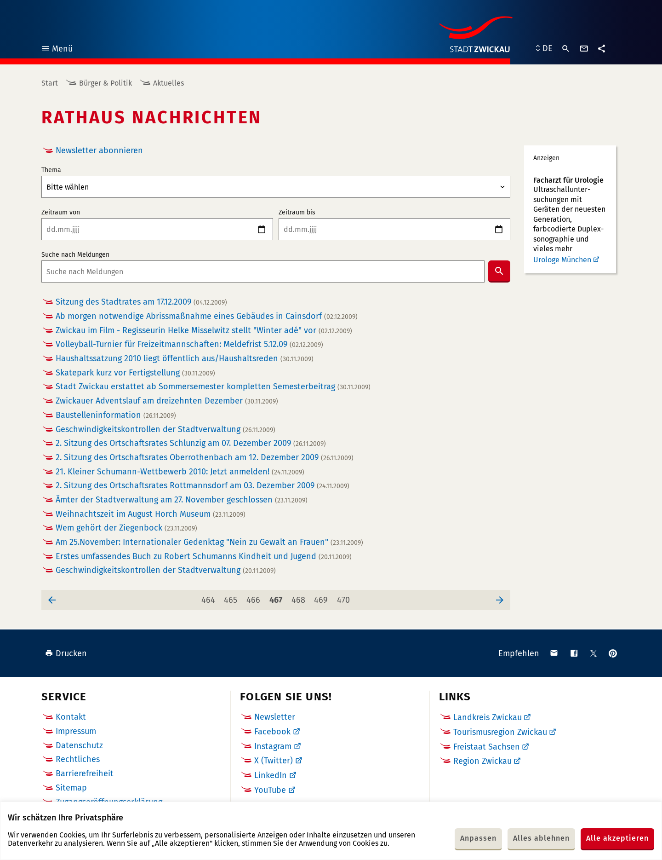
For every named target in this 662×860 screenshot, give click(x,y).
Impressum (76, 731)
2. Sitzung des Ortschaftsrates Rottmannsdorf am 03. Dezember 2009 (202, 486)
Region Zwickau (482, 761)
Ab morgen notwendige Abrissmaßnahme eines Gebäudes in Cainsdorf (207, 316)
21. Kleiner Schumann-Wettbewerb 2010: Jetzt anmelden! (180, 472)
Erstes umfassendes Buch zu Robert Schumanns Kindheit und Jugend (204, 556)
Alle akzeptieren (617, 838)
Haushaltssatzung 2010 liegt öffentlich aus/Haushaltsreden (185, 359)
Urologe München (562, 259)
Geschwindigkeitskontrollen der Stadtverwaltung (165, 429)
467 (277, 597)
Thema (51, 170)
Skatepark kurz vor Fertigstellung (135, 373)
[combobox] (263, 271)
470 (345, 597)
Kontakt (71, 717)
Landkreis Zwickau (487, 717)
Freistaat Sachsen (486, 747)
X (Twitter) (273, 761)
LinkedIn (270, 775)
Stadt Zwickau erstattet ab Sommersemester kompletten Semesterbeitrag (213, 387)
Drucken (66, 653)
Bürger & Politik (105, 83)
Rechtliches (78, 759)
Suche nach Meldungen (75, 255)
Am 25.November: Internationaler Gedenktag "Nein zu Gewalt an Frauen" (209, 542)
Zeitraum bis (297, 212)
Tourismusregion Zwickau (500, 732)
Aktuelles (168, 83)
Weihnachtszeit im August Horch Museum (150, 514)
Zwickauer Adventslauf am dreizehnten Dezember (167, 401)
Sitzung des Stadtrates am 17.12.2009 (141, 302)
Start (49, 83)
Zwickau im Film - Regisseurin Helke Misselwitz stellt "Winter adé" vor (204, 330)
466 (254, 597)
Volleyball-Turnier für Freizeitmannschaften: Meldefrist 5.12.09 (189, 344)
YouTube (270, 790)
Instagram (272, 746)
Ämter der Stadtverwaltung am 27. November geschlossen (182, 500)
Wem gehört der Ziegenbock (126, 528)
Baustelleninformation (116, 415)
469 (322, 597)
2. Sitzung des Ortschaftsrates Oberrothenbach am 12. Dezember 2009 (205, 457)
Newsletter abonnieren (99, 150)
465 (232, 597)
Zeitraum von (60, 212)
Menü (57, 50)
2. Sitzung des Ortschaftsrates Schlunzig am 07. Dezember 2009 (191, 443)
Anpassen (478, 838)
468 (299, 597)
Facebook (272, 732)
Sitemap (71, 788)
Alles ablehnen (541, 838)
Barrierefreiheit (85, 773)
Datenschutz (79, 745)
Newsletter (274, 717)
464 (209, 597)
